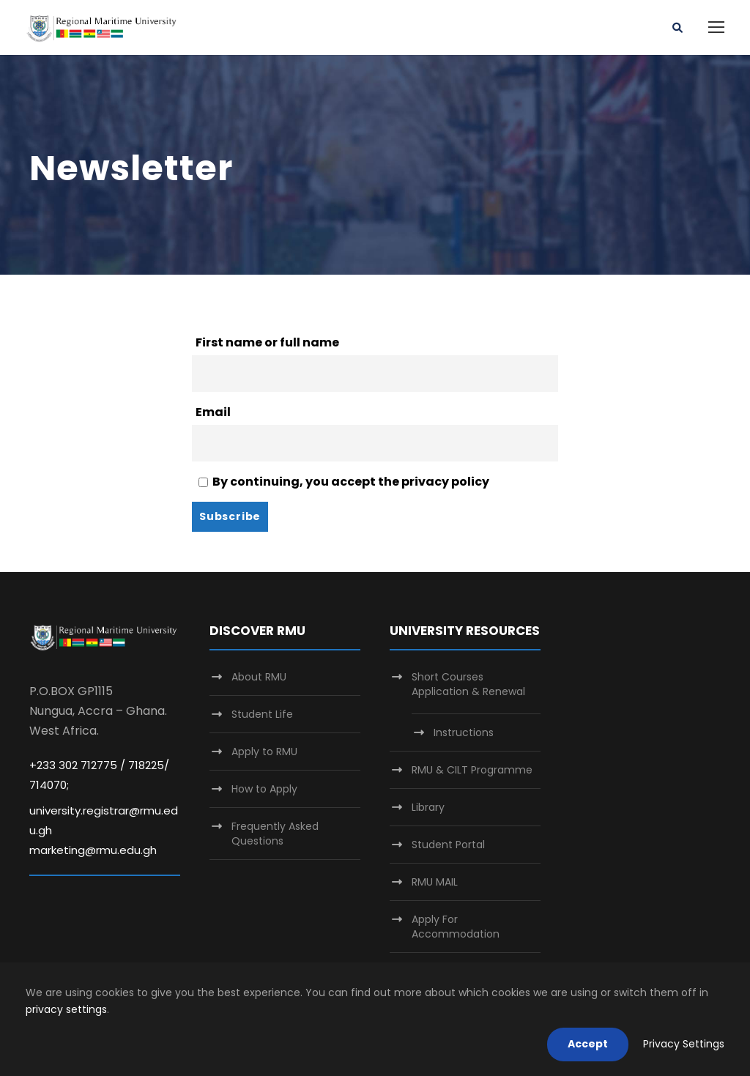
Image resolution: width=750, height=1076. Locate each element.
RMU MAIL (435, 882)
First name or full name (267, 342)
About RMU (258, 676)
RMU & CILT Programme (472, 770)
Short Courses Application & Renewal (468, 684)
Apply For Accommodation (456, 926)
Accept (588, 1043)
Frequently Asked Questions (275, 833)
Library (428, 807)
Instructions (464, 732)
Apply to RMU (264, 751)
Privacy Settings (683, 1043)
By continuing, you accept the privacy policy (343, 481)
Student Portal (448, 844)
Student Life (262, 714)
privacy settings (66, 1009)
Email (213, 412)
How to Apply (264, 789)
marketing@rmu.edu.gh (93, 850)
